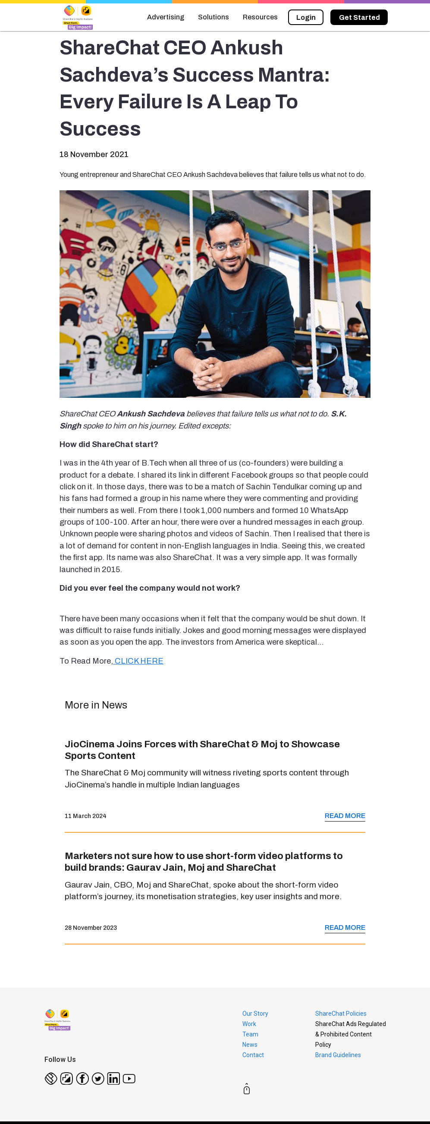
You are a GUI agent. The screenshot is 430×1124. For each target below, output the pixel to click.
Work (249, 1023)
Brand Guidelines (338, 1055)
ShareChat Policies (341, 1013)
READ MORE (345, 815)
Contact (253, 1055)
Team (250, 1034)
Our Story (255, 1013)
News (249, 1044)
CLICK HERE (138, 661)
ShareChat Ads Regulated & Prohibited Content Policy (350, 1034)
